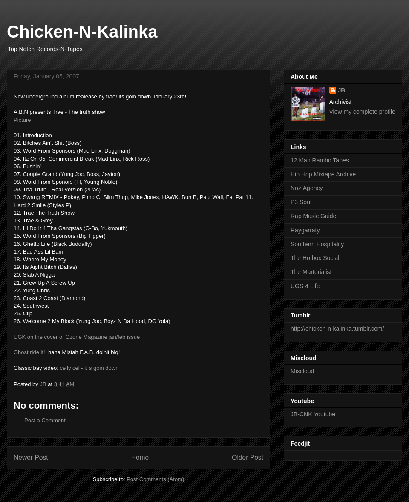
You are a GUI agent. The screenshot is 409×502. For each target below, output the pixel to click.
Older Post (247, 457)
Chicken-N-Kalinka (82, 31)
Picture (22, 120)
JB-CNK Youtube (313, 414)
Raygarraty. (306, 230)
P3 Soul (301, 202)
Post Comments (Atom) (155, 479)
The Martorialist (311, 271)
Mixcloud (302, 371)
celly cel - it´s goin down (89, 368)
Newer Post (31, 457)
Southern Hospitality (317, 244)
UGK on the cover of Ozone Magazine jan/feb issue (77, 337)
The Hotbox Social (315, 257)
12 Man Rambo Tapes (320, 160)
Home (140, 457)
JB (342, 90)
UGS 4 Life (305, 286)
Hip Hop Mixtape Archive (323, 174)
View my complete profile (362, 111)
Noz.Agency (307, 188)
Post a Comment (45, 420)
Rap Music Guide (313, 216)
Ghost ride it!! (30, 352)
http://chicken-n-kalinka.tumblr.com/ (337, 328)
